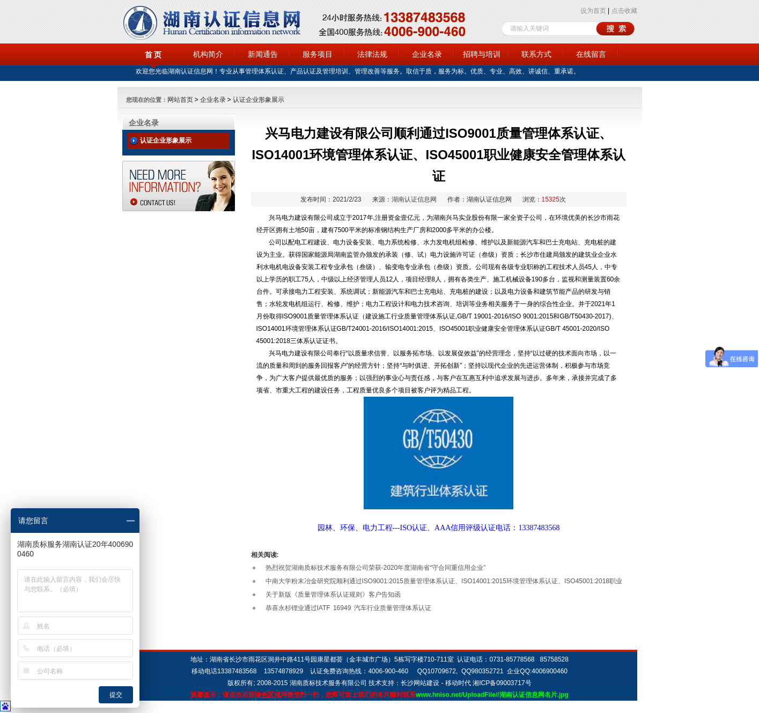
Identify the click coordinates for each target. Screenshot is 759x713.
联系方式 (536, 54)
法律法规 (372, 54)
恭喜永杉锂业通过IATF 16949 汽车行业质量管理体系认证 (348, 608)
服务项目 (318, 54)
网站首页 (180, 99)
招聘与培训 (481, 54)
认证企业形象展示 (258, 99)
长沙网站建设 (420, 683)
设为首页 (593, 10)
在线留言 (591, 54)
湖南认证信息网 (414, 199)
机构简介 (208, 54)
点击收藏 (624, 10)
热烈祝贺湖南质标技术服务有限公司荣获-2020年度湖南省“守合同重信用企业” (376, 567)
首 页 (153, 54)
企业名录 (427, 54)
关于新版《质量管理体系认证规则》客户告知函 (333, 594)
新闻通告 (263, 54)
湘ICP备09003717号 (502, 683)
